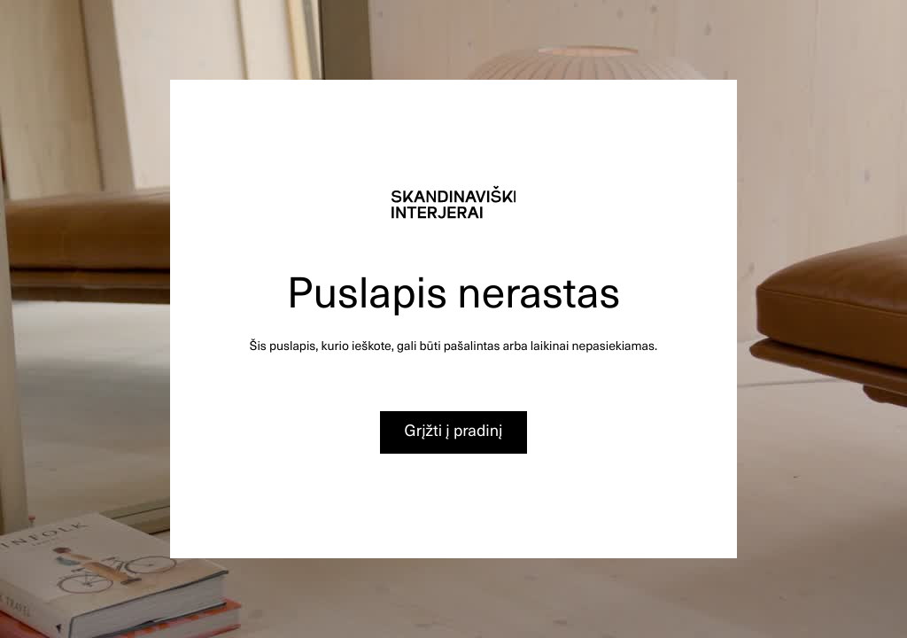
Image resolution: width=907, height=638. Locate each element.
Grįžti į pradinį (454, 430)
